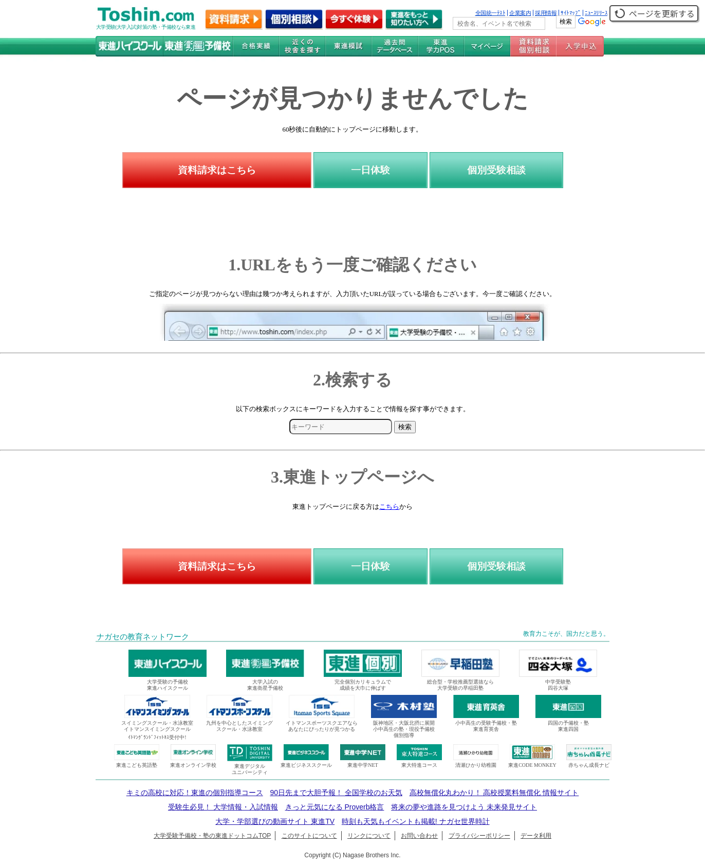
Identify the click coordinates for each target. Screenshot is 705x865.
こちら (389, 506)
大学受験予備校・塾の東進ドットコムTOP (212, 835)
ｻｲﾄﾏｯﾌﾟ (571, 13)
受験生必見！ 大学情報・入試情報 (223, 807)
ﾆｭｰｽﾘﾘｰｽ (596, 13)
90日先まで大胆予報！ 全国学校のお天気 (336, 792)
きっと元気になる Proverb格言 (334, 807)
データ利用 (536, 835)
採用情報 (545, 13)
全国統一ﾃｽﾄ (490, 13)
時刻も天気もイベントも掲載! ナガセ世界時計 (416, 821)
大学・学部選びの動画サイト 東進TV (275, 821)
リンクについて (369, 835)
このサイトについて (309, 835)
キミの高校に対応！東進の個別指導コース (194, 792)
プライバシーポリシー (479, 835)
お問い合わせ (419, 835)
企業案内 (520, 13)
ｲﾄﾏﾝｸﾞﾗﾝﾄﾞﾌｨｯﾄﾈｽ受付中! (157, 737)
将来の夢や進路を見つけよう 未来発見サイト (464, 807)
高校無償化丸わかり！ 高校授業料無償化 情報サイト (494, 792)
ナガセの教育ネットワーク (143, 637)
